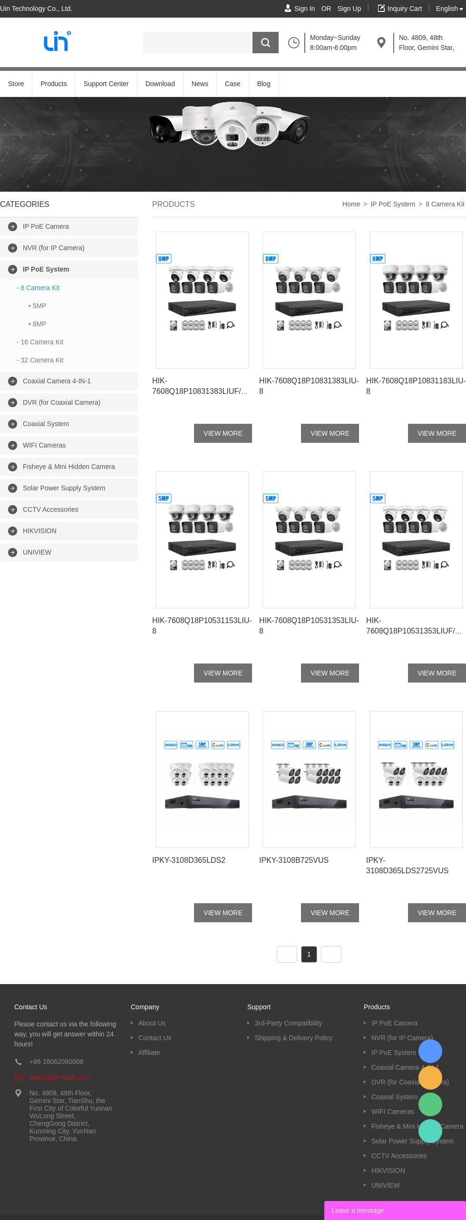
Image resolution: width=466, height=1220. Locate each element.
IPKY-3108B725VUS (294, 860)
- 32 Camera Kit (40, 360)
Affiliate (149, 1052)
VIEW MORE (223, 433)
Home (351, 204)
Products (53, 84)
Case (233, 84)
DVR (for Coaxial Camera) (61, 402)
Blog (264, 84)
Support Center (106, 84)
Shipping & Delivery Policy (293, 1038)
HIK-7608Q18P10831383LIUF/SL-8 (201, 391)
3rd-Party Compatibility (288, 1023)
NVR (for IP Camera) (54, 248)
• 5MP (38, 306)
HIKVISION (40, 531)
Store (16, 84)
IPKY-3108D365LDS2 (188, 860)
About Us (152, 1023)
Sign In (304, 8)
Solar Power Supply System (64, 488)
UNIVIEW (37, 552)
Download (160, 84)
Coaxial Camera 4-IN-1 (57, 381)
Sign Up (349, 8)
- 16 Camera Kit (40, 342)
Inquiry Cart (405, 8)
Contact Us (154, 1038)
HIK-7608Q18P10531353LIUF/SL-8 (415, 630)
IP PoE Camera (46, 226)
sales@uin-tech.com (59, 1077)
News (200, 84)
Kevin (430, 1051)
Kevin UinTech (430, 1131)
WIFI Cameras (44, 445)
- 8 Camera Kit (38, 288)
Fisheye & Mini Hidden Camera (69, 466)
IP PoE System (46, 269)
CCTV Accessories (50, 509)
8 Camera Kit (445, 204)
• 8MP (38, 324)
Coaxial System (46, 424)
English (447, 8)
